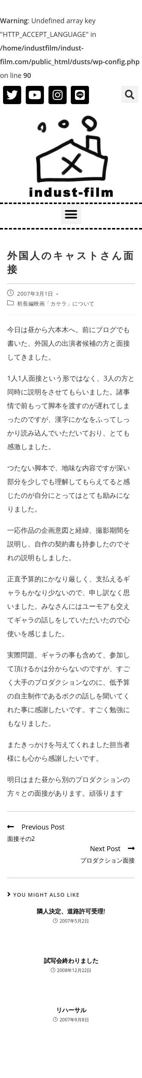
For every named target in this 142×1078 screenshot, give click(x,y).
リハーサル (71, 1010)
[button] (129, 94)
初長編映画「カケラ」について (55, 303)
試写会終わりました (71, 960)
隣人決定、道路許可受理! (71, 911)
